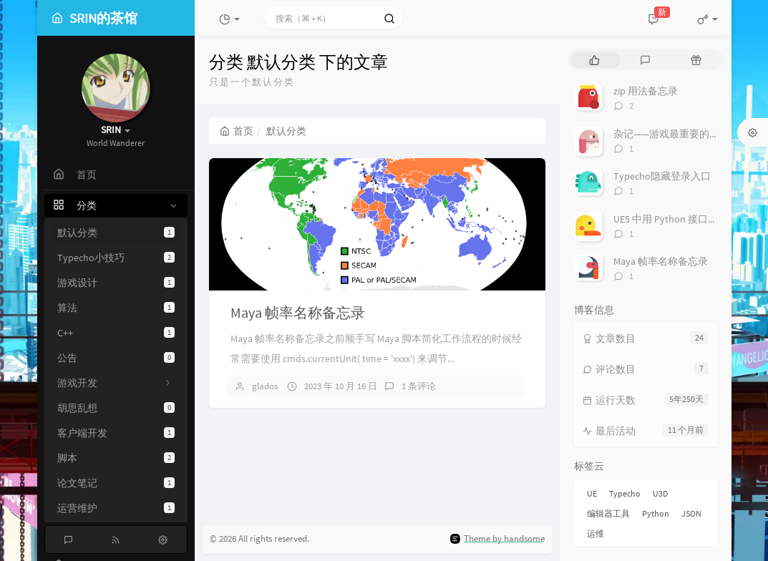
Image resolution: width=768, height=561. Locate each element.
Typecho (625, 493)
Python (655, 513)
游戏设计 (116, 282)
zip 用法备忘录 (645, 90)
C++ (116, 332)
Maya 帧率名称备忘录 (297, 312)
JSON (691, 513)
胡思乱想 (116, 407)
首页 (236, 131)
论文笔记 (116, 483)
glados (265, 386)
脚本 (116, 458)
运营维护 (116, 508)
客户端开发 (116, 432)
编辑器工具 (608, 513)
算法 (116, 307)
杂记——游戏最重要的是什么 (676, 133)
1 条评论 (419, 386)
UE (592, 493)
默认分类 (116, 232)
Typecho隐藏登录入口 (662, 176)
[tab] (594, 59)
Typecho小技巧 (116, 257)
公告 (116, 357)
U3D (660, 493)
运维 (595, 533)
